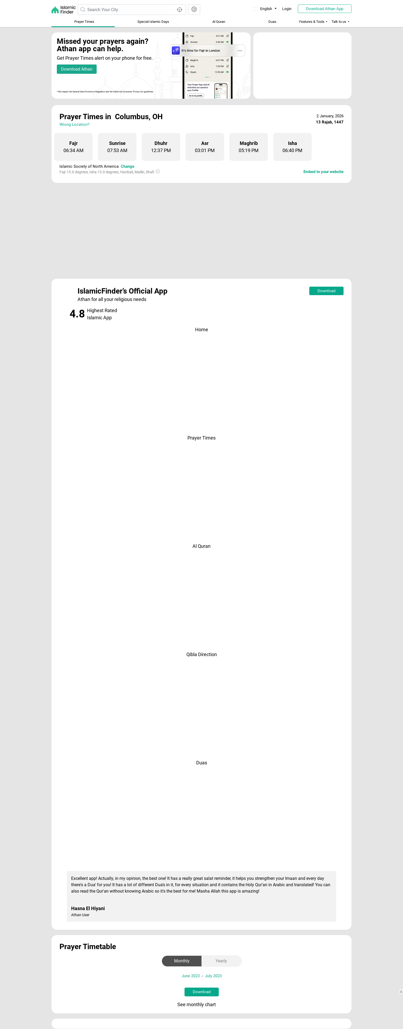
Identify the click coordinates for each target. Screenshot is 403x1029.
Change (127, 166)
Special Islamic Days (153, 22)
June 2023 (191, 976)
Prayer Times (84, 22)
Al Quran (218, 22)
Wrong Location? (74, 124)
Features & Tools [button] (311, 22)
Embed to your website (323, 171)
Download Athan (76, 69)
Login (286, 9)
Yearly (221, 960)
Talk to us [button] (339, 22)
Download (326, 291)
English (263, 9)
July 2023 (213, 976)
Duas (272, 22)
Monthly (182, 960)
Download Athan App (324, 8)
